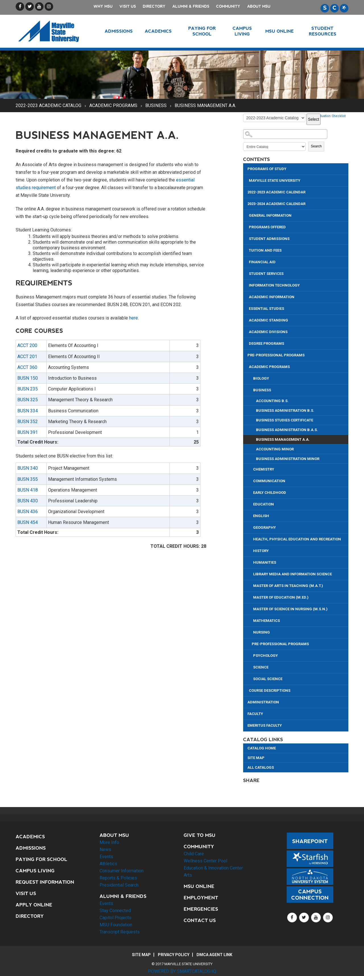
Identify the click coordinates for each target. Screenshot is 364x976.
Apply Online (34, 905)
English (261, 516)
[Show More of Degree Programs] (247, 343)
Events (106, 856)
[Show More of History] (251, 550)
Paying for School (41, 859)
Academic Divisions (268, 332)
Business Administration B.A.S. (287, 430)
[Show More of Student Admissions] (247, 238)
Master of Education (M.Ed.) (281, 597)
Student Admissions (269, 239)
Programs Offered (267, 227)
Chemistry (263, 469)
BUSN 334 (27, 410)
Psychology (265, 655)
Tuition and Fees (265, 250)
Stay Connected (115, 910)
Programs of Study (266, 169)
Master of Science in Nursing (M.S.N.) (290, 609)
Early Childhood (269, 492)
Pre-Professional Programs (276, 355)
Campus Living (35, 870)
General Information (270, 215)
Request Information (45, 882)
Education (263, 504)
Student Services (266, 273)
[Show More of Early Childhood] (251, 492)
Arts (188, 875)
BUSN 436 (27, 511)
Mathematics (266, 620)
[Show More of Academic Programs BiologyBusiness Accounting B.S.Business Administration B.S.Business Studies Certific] (247, 366)
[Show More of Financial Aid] (247, 261)
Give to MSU (200, 835)
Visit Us (127, 6)
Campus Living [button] (242, 31)
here (133, 318)
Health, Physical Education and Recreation (297, 539)
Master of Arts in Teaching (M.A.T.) (288, 586)
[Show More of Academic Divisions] (247, 331)
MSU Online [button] (279, 31)
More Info (109, 842)
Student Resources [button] (322, 31)
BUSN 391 (27, 432)
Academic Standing (268, 320)
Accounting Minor (275, 449)
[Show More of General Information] (247, 215)
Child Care (194, 853)
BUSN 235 (27, 389)
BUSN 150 (27, 378)
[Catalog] (274, 118)
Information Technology (274, 285)
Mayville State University (274, 180)
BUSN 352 (27, 421)
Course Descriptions (269, 690)
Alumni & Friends (190, 6)
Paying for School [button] (202, 31)
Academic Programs (113, 105)
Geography (264, 527)
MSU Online (199, 886)
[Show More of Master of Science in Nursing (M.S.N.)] (251, 608)
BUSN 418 (27, 490)
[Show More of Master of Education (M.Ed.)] (251, 597)
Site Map (255, 758)
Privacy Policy (173, 955)
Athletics (108, 863)
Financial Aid (262, 262)
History (261, 551)
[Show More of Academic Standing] (247, 319)
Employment (201, 897)
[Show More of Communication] (251, 480)
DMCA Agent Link (214, 955)
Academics (30, 836)
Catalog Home (261, 748)
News (105, 849)
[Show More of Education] (251, 503)
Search (316, 146)
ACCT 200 (27, 345)
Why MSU (103, 6)
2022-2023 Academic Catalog (48, 105)
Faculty (255, 714)
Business (156, 105)
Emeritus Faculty (264, 725)
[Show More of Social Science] (251, 678)
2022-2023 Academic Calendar (276, 192)
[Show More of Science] (251, 666)
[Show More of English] (251, 515)
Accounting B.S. (272, 401)
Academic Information (271, 297)
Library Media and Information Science (292, 574)
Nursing (261, 632)
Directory (154, 6)
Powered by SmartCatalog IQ (182, 971)
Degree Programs (266, 343)
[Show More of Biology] (251, 378)
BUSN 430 (27, 500)
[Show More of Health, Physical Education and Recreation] (251, 538)
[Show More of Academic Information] (247, 296)
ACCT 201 (27, 356)
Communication (269, 481)
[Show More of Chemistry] (251, 469)
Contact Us (200, 920)
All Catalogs (260, 767)
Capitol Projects (115, 917)
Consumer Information (122, 870)
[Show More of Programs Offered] (247, 226)
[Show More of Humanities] (251, 562)
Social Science (267, 679)
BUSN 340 (27, 468)
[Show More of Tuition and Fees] (247, 250)
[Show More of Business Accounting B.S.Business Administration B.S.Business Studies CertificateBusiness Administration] (251, 389)
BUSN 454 (27, 522)
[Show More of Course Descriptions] (247, 690)
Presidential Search (119, 885)
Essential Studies (266, 308)
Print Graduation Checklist (326, 116)
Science (260, 667)
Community (228, 6)
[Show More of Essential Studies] (247, 308)
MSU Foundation (116, 924)
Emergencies (201, 909)
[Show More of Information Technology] (247, 285)
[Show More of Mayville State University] (247, 180)
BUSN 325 (27, 399)
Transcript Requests (120, 932)
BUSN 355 (27, 479)
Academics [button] (158, 31)
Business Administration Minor (287, 459)
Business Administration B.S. (285, 410)
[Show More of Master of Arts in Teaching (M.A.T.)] (251, 585)
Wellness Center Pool (205, 861)
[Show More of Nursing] (251, 632)
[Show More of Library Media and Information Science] (251, 573)
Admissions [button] (119, 31)
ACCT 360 (27, 367)
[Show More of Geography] (251, 527)
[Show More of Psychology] (251, 655)
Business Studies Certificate (284, 420)
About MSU (258, 6)
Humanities (264, 562)
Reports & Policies (118, 878)
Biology (261, 378)
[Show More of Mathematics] (251, 620)
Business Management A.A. (283, 439)
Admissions (31, 848)
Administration (263, 702)
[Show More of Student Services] (247, 273)
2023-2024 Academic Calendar (276, 204)
